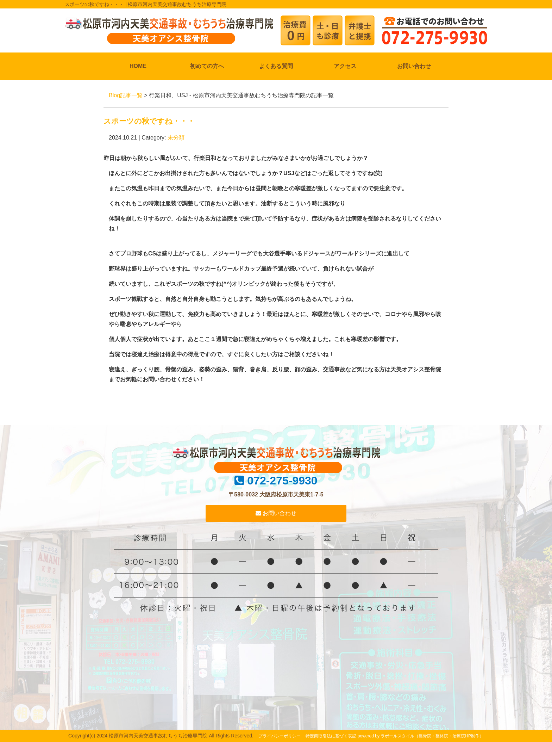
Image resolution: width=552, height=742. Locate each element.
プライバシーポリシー (279, 736)
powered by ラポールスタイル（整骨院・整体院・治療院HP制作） (421, 736)
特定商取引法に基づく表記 (331, 736)
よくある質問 (276, 66)
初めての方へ (207, 66)
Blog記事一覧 (126, 95)
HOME (138, 66)
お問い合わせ (414, 66)
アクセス (345, 66)
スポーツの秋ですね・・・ (149, 121)
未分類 (176, 138)
